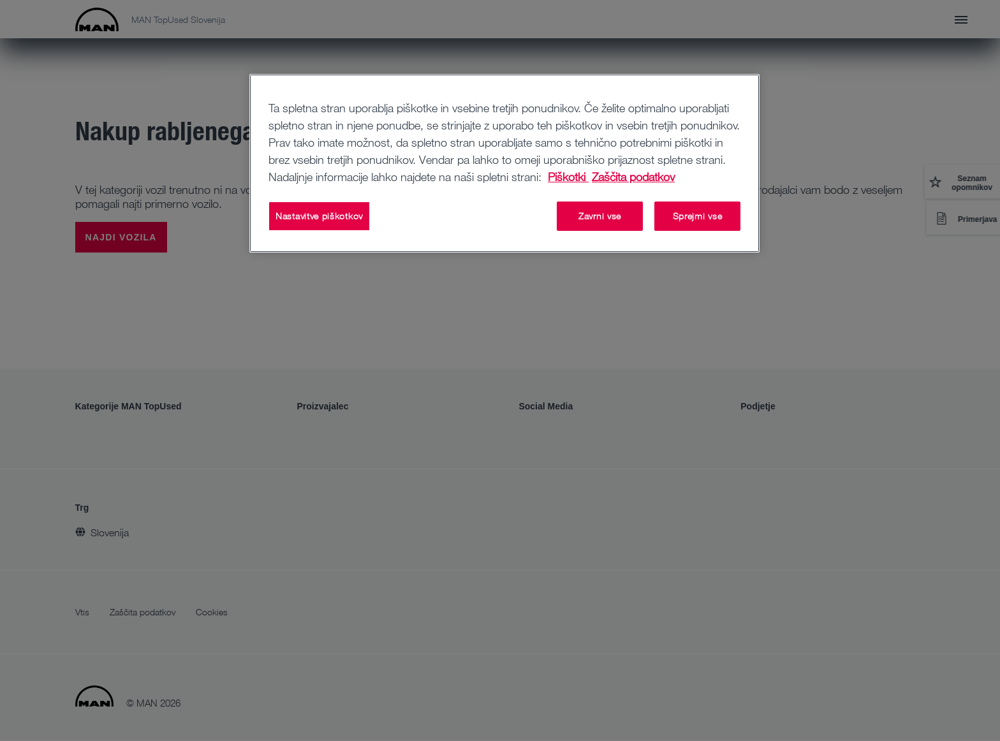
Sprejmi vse (698, 215)
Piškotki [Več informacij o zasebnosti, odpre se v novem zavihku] (568, 177)
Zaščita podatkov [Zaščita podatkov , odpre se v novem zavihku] (633, 177)
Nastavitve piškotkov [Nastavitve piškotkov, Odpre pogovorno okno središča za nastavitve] (319, 215)
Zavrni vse (599, 215)
